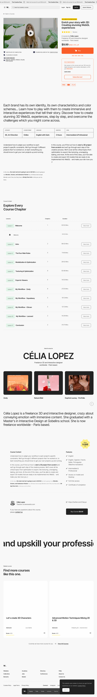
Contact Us (62, 677)
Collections (6, 674)
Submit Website (87, 7)
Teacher (56, 691)
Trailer (36, 691)
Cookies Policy (7, 685)
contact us (19, 512)
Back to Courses (8, 14)
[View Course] (44, 633)
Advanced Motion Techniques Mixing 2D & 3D (71, 619)
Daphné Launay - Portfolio (75, 398)
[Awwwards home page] (24, 691)
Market (24, 677)
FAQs (60, 671)
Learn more (67, 71)
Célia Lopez (74, 36)
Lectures (49, 691)
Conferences (44, 674)
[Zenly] (17, 383)
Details (42, 691)
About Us (61, 674)
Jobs (23, 674)
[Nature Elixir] (48, 383)
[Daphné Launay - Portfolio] (79, 383)
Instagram (52, 685)
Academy (24, 671)
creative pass (54, 52)
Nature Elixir (38, 398)
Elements (6, 677)
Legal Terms (16, 685)
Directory (43, 671)
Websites (6, 671)
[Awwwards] (7, 7)
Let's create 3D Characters (18, 618)
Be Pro (76, 7)
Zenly (5, 398)
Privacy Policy (25, 685)
